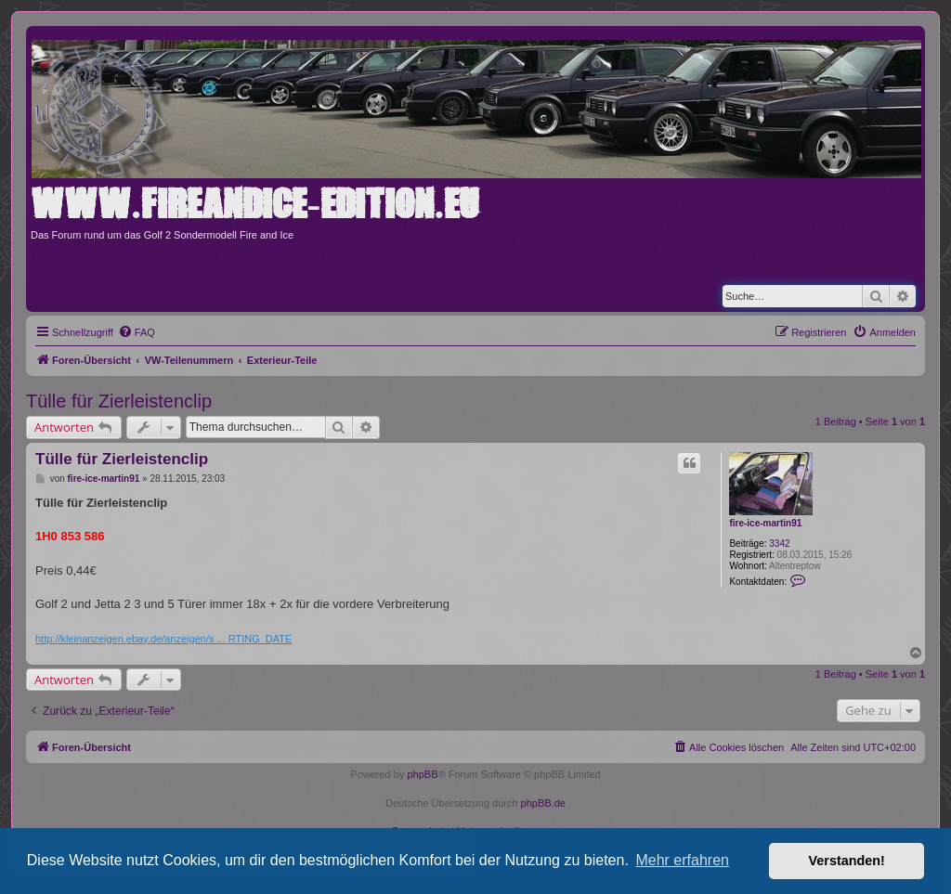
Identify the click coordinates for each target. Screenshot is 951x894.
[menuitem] (136, 332)
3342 (779, 543)
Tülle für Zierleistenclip (119, 401)
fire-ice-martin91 (765, 523)
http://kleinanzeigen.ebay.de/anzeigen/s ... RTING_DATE (163, 638)
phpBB (422, 774)
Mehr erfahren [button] (682, 860)
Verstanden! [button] (847, 860)
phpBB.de (543, 803)
